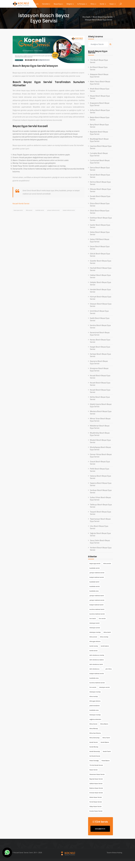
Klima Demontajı (94, 738)
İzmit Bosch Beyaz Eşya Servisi (99, 312)
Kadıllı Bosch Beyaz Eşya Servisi (99, 319)
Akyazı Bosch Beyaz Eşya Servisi (100, 97)
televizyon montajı (95, 632)
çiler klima (108, 669)
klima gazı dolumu (94, 641)
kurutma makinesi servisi (97, 614)
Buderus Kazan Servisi (96, 788)
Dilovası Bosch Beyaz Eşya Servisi (100, 190)
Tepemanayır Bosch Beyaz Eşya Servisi (100, 520)
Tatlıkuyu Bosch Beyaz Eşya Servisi (101, 505)
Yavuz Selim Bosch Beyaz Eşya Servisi (100, 541)
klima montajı (104, 637)
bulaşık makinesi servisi (69, 210)
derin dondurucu (94, 669)
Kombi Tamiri (107, 751)
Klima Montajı (93, 728)
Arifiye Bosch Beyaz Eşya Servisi (100, 111)
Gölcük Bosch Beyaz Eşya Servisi (100, 254)
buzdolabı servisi (40, 210)
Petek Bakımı (105, 760)
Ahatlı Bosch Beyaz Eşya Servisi (99, 89)
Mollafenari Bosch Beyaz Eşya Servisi (99, 426)
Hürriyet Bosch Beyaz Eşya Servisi (100, 297)
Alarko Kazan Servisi (95, 797)
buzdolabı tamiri (94, 582)
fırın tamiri (92, 618)
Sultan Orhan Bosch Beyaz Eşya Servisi (100, 498)
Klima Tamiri (106, 738)
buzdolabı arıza (94, 591)
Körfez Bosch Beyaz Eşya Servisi (100, 398)
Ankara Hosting (117, 852)
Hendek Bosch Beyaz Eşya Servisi (100, 290)
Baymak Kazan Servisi (96, 779)
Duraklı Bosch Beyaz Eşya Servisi (100, 197)
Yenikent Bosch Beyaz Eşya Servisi (100, 548)
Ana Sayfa (86, 16)
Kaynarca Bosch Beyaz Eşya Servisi (99, 362)
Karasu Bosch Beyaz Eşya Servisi (100, 340)
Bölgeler (70, 4)
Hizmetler (46, 4)
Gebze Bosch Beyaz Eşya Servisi (99, 233)
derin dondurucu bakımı (96, 660)
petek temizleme (94, 705)
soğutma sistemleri (95, 719)
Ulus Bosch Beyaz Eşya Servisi (99, 527)
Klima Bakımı (104, 724)
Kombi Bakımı (105, 742)
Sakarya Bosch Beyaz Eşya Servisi (100, 477)
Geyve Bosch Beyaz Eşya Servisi (99, 247)
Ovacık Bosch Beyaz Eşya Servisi (100, 462)
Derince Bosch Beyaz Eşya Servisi (100, 183)
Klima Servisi (93, 724)
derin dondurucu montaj (96, 655)
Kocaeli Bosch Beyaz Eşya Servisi (100, 383)
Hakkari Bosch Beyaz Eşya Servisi (100, 276)
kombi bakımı (105, 646)
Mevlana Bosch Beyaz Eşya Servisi (100, 412)
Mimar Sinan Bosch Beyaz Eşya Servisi (100, 419)
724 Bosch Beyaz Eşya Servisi (99, 61)
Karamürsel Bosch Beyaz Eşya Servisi (99, 333)
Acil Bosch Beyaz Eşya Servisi (98, 68)
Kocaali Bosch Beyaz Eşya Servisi (100, 376)
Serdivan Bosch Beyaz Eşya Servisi (100, 491)
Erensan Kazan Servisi (96, 793)
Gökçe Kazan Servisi (95, 806)
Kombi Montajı (93, 747)
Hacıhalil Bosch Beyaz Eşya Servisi (100, 269)
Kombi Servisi (93, 742)
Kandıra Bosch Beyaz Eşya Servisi (100, 326)
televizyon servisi (94, 628)
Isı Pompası (82, 4)
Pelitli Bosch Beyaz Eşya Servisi (99, 469)
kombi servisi (93, 650)
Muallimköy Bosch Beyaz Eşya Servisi (100, 434)
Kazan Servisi (93, 770)
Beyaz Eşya (58, 4)
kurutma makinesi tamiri (96, 609)
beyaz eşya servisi (18, 210)
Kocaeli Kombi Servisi (21, 203)
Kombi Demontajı (94, 751)
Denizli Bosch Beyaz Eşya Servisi (100, 175)
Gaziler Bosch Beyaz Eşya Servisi (100, 226)
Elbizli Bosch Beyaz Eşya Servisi (99, 211)
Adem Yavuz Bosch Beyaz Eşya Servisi (100, 82)
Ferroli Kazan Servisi (95, 802)
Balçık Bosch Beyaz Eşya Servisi (99, 118)
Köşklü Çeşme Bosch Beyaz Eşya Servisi (100, 405)
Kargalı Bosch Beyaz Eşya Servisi (100, 348)
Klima (93, 4)
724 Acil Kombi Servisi (96, 765)
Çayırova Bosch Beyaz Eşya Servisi (100, 147)
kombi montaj (93, 646)
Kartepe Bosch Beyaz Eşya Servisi (100, 355)
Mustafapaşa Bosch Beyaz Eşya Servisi (100, 448)
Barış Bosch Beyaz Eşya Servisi (99, 125)
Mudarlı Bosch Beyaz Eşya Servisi (100, 441)
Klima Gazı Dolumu (95, 733)
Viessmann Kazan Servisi (96, 774)
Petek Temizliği (94, 760)
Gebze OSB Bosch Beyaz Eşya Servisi (99, 240)
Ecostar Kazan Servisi (95, 811)
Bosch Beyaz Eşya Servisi (103, 16)
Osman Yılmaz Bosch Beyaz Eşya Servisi (101, 455)
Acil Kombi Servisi (94, 756)
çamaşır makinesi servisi (53, 210)
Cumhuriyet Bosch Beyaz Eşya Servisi (100, 161)
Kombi (103, 4)
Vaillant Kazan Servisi (95, 783)
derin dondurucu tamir (96, 664)
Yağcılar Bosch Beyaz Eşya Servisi (100, 534)
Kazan (113, 4)
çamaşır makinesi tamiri (96, 595)
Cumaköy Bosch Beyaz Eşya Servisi (99, 154)
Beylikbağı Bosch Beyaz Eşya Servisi (99, 140)
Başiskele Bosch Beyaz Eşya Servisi (99, 132)
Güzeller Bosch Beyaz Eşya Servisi (100, 261)
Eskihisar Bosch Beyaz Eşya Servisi (101, 218)
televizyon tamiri (94, 623)
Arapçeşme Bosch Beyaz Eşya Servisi (99, 104)
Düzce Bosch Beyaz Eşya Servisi (99, 204)
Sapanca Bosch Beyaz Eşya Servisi (100, 484)
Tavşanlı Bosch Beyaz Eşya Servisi (100, 512)
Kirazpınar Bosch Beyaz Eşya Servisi (99, 369)
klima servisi (29, 210)
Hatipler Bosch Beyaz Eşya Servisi (100, 283)
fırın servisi (102, 618)
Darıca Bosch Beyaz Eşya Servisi (100, 168)
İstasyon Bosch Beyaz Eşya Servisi (100, 304)
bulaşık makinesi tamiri (96, 605)
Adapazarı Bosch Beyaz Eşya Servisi (99, 75)
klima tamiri (107, 632)
